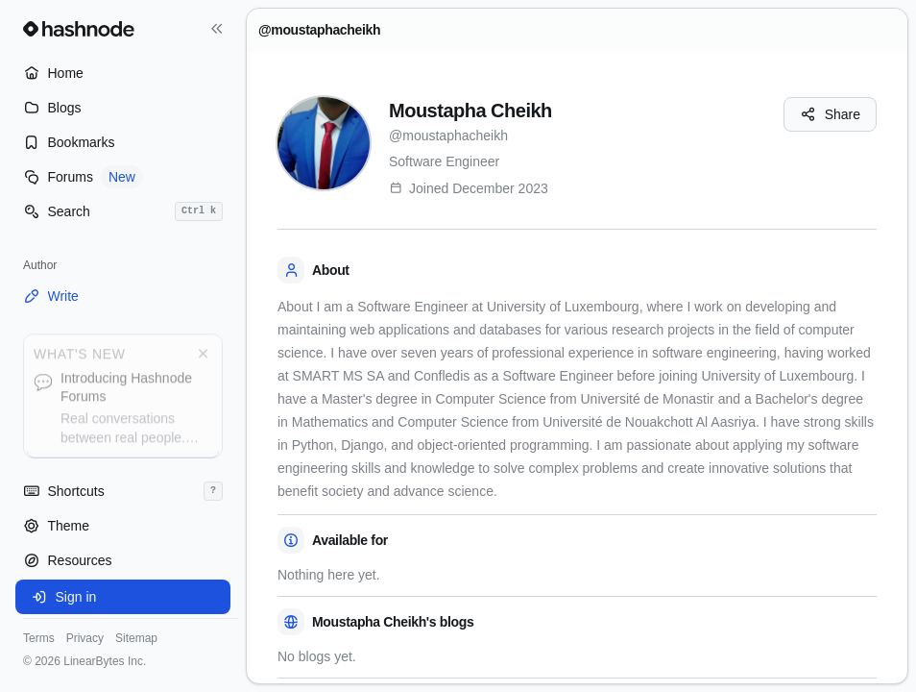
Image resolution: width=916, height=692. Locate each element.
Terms (39, 638)
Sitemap (136, 638)
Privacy (85, 638)
